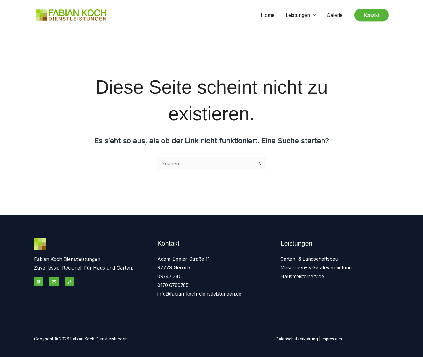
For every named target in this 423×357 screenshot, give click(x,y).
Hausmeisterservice (302, 277)
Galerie (335, 15)
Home (272, 15)
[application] (316, 15)
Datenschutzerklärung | (299, 339)
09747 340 (170, 277)
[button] (371, 15)
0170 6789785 (173, 285)
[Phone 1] (69, 282)
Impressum (332, 339)
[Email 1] (54, 282)
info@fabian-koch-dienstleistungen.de (199, 294)
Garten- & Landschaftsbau (309, 259)
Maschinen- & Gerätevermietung (316, 268)
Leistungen (303, 15)
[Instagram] (38, 282)
